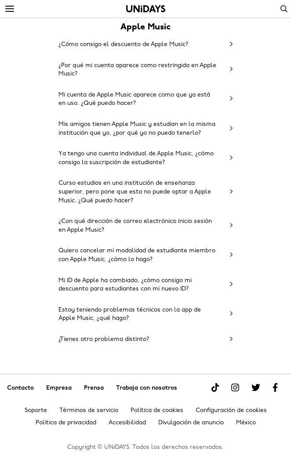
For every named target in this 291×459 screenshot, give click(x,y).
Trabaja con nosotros (146, 388)
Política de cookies (157, 410)
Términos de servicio (88, 410)
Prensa (94, 388)
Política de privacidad (66, 423)
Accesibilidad (127, 423)
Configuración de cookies (231, 410)
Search (284, 8)
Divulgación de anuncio (191, 423)
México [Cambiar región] (246, 423)
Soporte (36, 410)
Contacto (20, 388)
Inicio (145, 8)
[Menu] (9, 9)
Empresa (59, 388)
